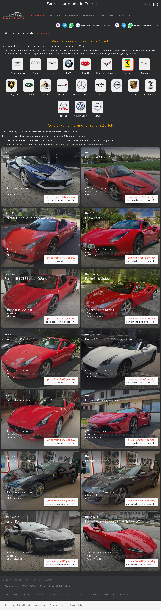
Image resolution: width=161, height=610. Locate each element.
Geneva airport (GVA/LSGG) (19, 587)
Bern (7, 595)
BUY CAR (58, 16)
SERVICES (91, 16)
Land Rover (28, 95)
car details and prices (61, 199)
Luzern (67, 595)
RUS (147, 4)
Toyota (63, 117)
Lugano (80, 595)
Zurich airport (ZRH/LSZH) (55, 587)
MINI (100, 95)
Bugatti (85, 74)
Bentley (52, 74)
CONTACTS (127, 16)
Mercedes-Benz (81, 95)
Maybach (45, 95)
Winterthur (110, 595)
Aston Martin (18, 74)
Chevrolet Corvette (106, 74)
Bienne (26, 595)
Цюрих (124, 595)
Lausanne (53, 595)
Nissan (117, 95)
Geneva (39, 595)
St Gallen (94, 595)
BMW (68, 74)
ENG (155, 4)
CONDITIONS (108, 16)
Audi (35, 74)
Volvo (97, 117)
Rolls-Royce (150, 95)
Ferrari (127, 74)
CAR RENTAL (41, 16)
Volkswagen (80, 117)
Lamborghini (11, 95)
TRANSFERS (74, 16)
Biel (16, 595)
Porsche (133, 95)
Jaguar (144, 74)
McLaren (62, 95)
